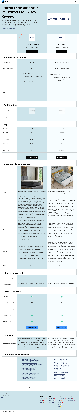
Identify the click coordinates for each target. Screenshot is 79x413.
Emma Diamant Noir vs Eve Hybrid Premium (31, 372)
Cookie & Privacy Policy (6, 401)
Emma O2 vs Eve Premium (59, 371)
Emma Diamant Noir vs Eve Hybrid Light (30, 373)
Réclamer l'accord (32, 51)
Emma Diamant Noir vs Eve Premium (30, 370)
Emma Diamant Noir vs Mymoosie (29, 363)
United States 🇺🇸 (43, 398)
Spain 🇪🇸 (59, 406)
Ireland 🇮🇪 (60, 400)
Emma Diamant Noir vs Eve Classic (29, 374)
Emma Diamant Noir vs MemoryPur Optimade (32, 365)
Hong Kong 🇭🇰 (52, 400)
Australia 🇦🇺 (70, 398)
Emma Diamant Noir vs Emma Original (30, 376)
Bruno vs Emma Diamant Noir (28, 378)
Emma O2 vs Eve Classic (59, 375)
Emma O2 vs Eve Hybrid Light (60, 374)
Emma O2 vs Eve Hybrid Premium (61, 372)
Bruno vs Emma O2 (58, 380)
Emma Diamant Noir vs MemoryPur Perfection (32, 364)
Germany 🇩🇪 (60, 402)
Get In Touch (4, 400)
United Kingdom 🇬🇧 (62, 398)
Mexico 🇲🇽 (42, 402)
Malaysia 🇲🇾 (51, 402)
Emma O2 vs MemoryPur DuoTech (61, 366)
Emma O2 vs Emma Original (60, 377)
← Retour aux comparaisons (8, 28)
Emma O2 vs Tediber (58, 358)
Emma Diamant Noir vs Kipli (28, 368)
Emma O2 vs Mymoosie (59, 362)
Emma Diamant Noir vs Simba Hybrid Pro (31, 360)
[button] (76, 2)
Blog (2, 397)
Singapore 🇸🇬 (52, 398)
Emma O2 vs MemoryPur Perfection (61, 363)
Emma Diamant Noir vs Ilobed (28, 369)
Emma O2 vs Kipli (57, 368)
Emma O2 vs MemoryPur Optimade (61, 365)
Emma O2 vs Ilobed (58, 369)
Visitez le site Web (32, 327)
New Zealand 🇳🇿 (71, 400)
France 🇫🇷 (60, 404)
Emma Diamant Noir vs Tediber (29, 359)
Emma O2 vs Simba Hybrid (59, 360)
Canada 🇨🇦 (42, 400)
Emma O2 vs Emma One (59, 378)
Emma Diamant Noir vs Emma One (29, 377)
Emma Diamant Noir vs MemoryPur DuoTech (31, 367)
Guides (2, 398)
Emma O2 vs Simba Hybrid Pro (60, 359)
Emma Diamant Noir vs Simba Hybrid (30, 361)
